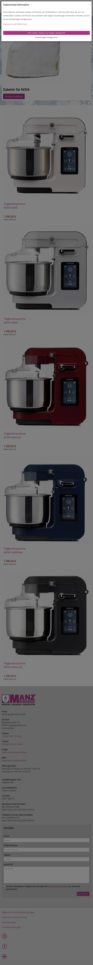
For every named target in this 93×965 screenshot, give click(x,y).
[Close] (89, 4)
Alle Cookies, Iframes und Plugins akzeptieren (46, 33)
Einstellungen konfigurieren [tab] (46, 37)
